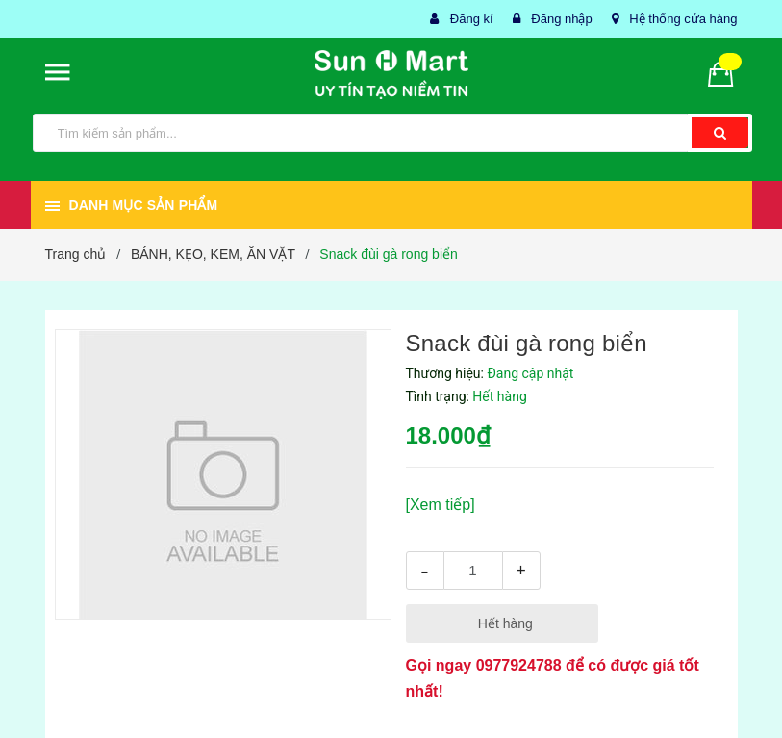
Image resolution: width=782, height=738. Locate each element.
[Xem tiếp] (440, 504)
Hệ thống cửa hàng (683, 19)
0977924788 (519, 665)
